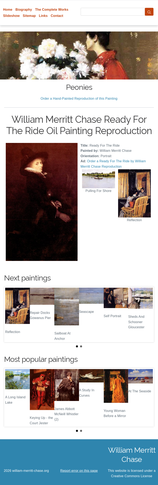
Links (43, 16)
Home (7, 9)
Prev (10, 314)
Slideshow (11, 16)
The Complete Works (52, 9)
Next (147, 314)
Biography (23, 9)
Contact (57, 16)
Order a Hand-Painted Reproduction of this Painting (79, 98)
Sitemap (29, 16)
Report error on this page (79, 470)
